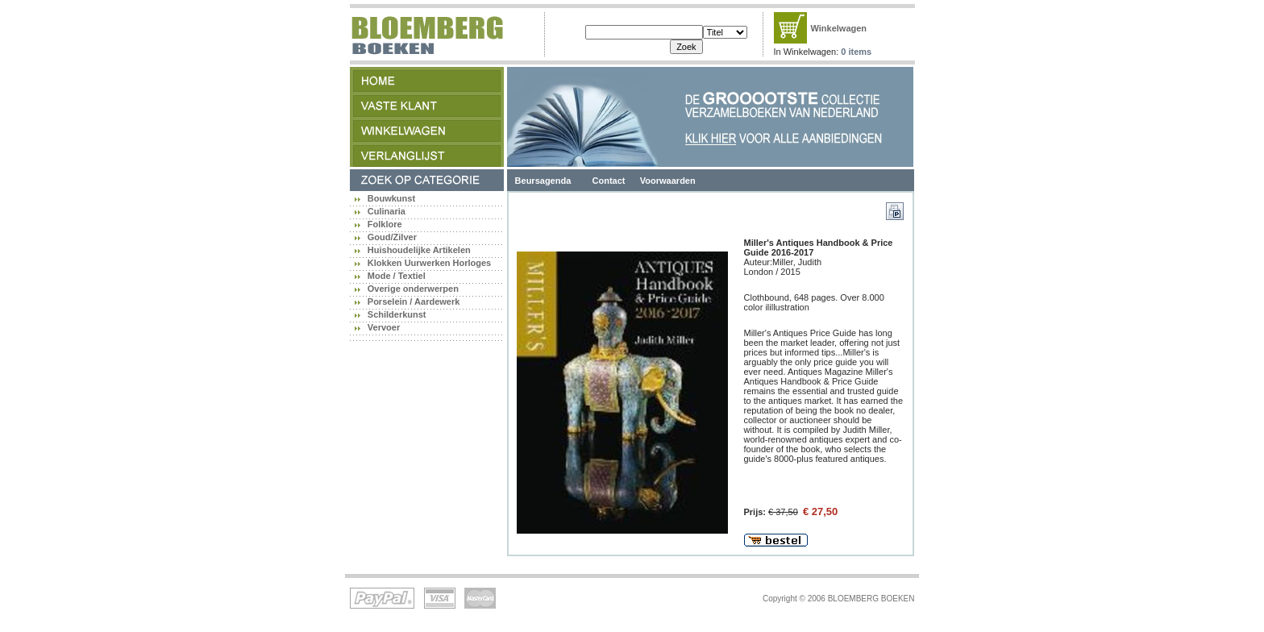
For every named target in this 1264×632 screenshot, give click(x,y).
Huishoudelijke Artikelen (419, 250)
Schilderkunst (397, 314)
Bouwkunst (391, 198)
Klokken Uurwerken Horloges (429, 263)
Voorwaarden (668, 180)
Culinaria (386, 211)
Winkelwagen (839, 28)
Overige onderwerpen (413, 288)
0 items (856, 51)
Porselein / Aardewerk (414, 301)
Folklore (385, 224)
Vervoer (384, 327)
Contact (609, 180)
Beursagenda (543, 180)
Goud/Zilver (392, 237)
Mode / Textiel (397, 276)
